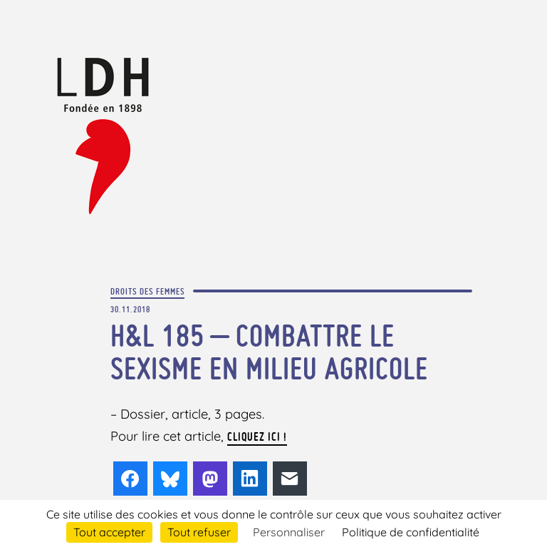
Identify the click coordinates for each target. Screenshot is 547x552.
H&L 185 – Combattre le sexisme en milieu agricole (269, 352)
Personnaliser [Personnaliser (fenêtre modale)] (289, 532)
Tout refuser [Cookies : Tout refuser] (199, 532)
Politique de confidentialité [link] (410, 532)
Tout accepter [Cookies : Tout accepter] (109, 532)
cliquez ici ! (257, 436)
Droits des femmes (147, 291)
